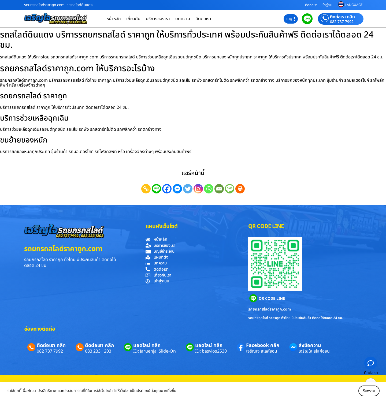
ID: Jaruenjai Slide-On (154, 351)
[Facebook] (167, 188)
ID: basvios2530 (211, 351)
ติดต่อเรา (311, 5)
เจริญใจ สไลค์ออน (261, 351)
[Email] (219, 188)
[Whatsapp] (208, 188)
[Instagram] (198, 188)
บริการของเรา (158, 19)
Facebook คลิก (262, 345)
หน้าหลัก (113, 19)
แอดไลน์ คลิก (147, 345)
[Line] (156, 188)
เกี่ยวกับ (133, 19)
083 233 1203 (98, 351)
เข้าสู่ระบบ (328, 5)
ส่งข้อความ (310, 345)
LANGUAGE (354, 4)
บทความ (182, 19)
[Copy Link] (146, 188)
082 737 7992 (342, 22)
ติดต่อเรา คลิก (342, 17)
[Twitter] (187, 188)
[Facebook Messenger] (177, 188)
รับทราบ (364, 391)
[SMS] (229, 188)
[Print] (240, 188)
